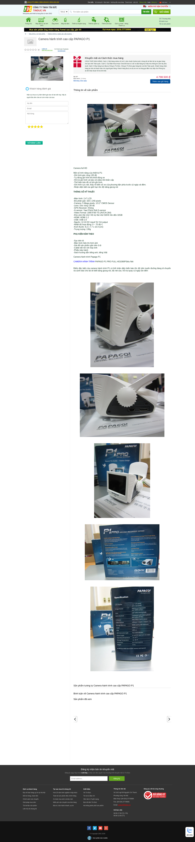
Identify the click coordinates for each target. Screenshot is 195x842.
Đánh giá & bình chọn (47, 50)
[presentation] (44, 135)
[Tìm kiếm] (146, 11)
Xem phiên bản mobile (100, 838)
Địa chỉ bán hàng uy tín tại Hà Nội (34, 792)
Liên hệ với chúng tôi (30, 809)
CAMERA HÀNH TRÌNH (84, 262)
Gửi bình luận (61, 51)
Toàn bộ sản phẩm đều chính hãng (64, 796)
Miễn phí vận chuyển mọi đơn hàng (64, 802)
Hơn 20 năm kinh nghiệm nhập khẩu (65, 792)
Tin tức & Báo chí (89, 796)
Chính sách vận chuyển (31, 799)
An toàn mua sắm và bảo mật (63, 799)
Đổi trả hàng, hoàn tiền (30, 796)
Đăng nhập (143, 2)
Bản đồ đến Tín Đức (90, 802)
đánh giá (44, 48)
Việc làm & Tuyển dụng (91, 799)
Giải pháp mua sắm (29, 802)
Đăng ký (154, 2)
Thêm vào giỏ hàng (160, 81)
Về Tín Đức (87, 792)
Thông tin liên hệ (119, 789)
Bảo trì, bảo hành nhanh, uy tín (63, 805)
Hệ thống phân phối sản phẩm (93, 805)
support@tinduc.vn (124, 805)
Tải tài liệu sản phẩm (30, 805)
